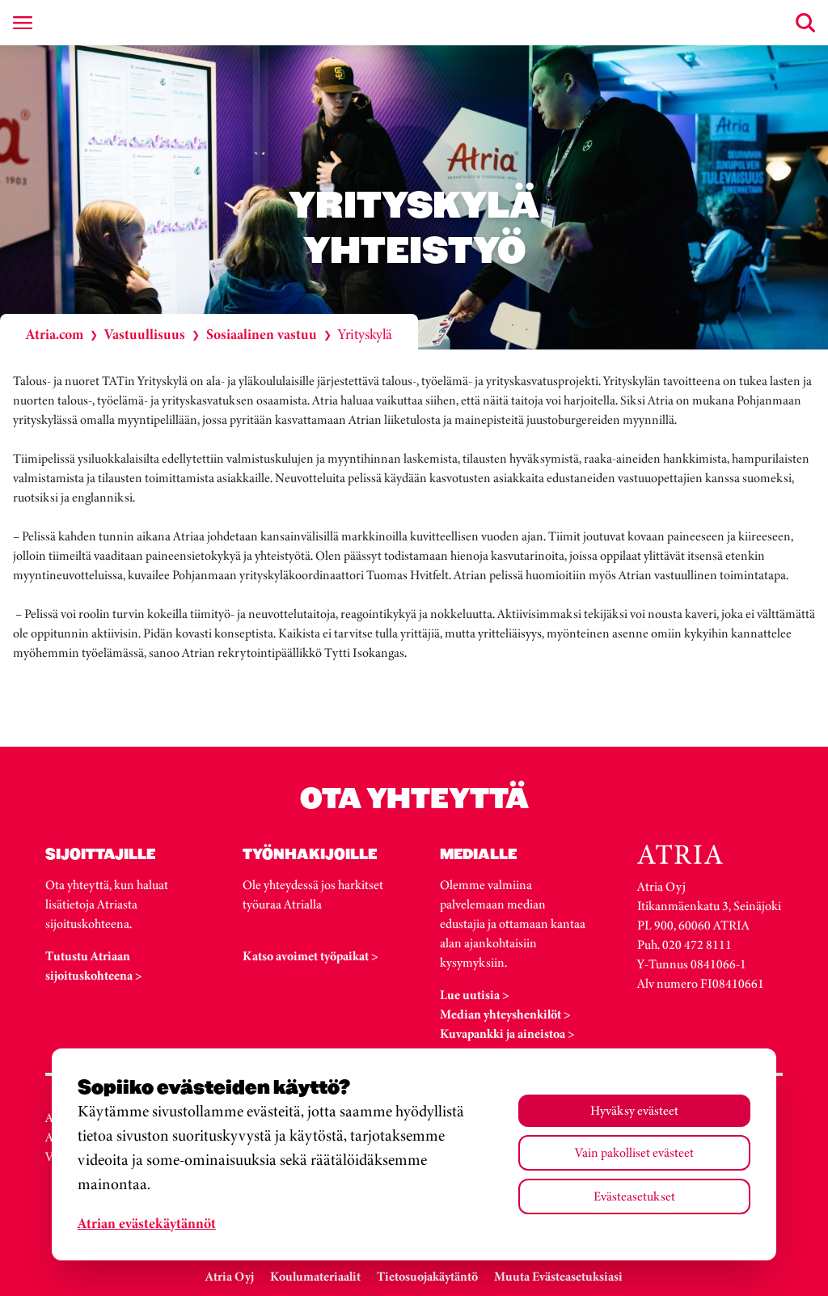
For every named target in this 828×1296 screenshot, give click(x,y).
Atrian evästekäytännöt (147, 1223)
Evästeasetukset (634, 1196)
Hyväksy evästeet (634, 1110)
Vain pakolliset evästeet (634, 1152)
